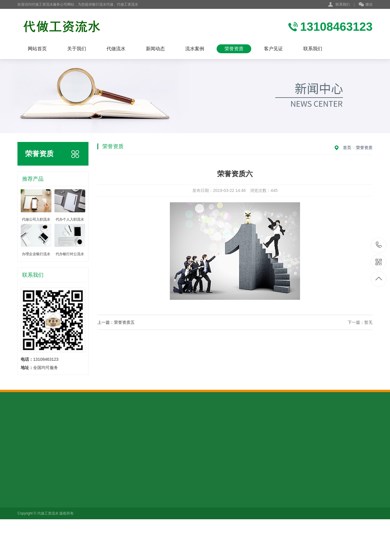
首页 (347, 147)
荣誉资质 (234, 48)
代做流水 (116, 48)
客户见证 (273, 48)
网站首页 (37, 48)
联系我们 (343, 4)
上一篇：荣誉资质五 (116, 322)
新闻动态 (155, 48)
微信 (366, 4)
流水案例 (194, 48)
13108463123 (379, 245)
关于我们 (76, 48)
